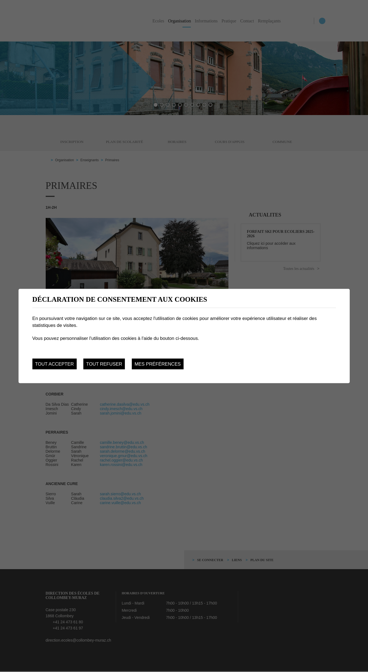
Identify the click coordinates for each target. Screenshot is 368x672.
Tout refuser (104, 363)
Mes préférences (158, 363)
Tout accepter (54, 363)
